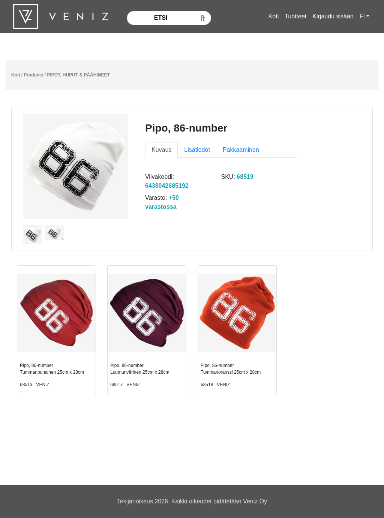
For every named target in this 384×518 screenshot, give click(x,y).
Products (33, 75)
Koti (273, 16)
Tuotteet (295, 16)
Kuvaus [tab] (161, 150)
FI (362, 16)
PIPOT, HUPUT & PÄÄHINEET (78, 75)
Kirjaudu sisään (332, 16)
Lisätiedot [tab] (197, 150)
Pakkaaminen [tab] (241, 150)
